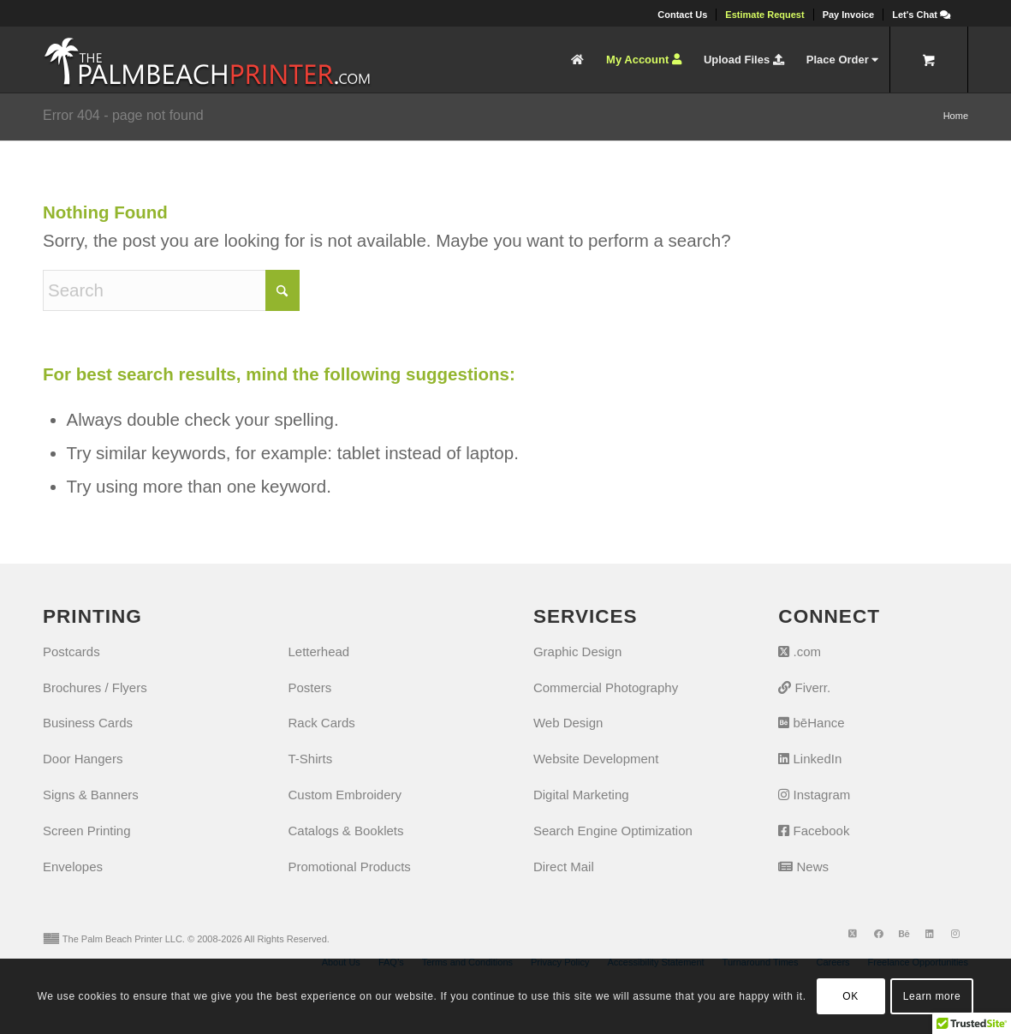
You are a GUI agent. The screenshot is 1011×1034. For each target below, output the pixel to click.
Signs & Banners (91, 794)
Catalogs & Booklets (345, 830)
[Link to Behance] (904, 934)
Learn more (931, 996)
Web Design (568, 722)
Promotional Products (349, 866)
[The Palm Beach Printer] (207, 60)
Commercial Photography (605, 687)
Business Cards (88, 722)
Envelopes (73, 866)
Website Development (595, 758)
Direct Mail (563, 866)
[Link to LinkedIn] (930, 934)
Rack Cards (321, 722)
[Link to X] (852, 934)
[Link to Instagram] (955, 934)
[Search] (171, 290)
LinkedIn (810, 758)
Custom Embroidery (344, 794)
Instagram (814, 794)
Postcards (71, 651)
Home (955, 116)
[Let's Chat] (921, 14)
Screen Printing (87, 830)
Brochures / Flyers (95, 687)
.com (799, 651)
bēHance (811, 722)
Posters (309, 687)
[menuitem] (683, 15)
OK (850, 996)
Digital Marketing (581, 794)
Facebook (813, 830)
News (803, 866)
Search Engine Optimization (613, 830)
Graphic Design (577, 651)
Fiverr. (804, 687)
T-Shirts (310, 758)
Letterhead (318, 651)
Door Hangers (82, 758)
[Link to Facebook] (878, 934)
